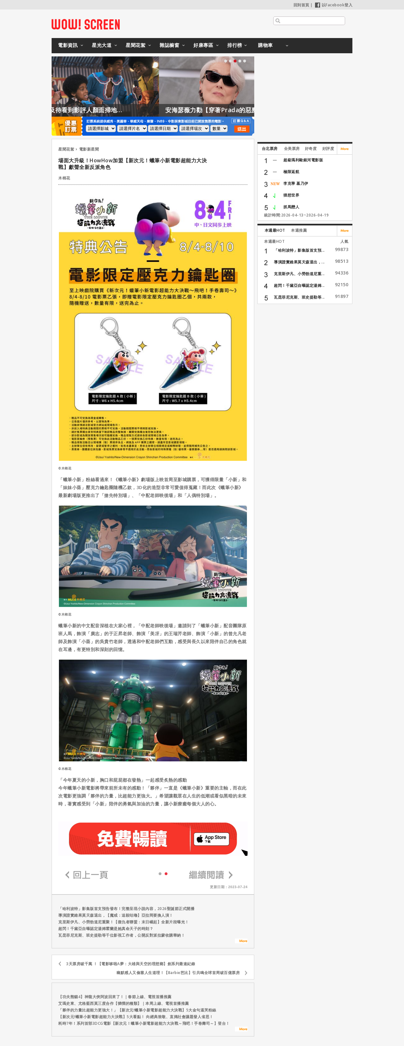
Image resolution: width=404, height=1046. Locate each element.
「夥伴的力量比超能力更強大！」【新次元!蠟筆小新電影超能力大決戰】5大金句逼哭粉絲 (137, 1010)
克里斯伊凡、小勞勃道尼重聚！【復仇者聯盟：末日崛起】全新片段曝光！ (123, 922)
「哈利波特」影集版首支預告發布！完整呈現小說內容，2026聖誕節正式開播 (126, 908)
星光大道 (101, 45)
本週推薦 (299, 230)
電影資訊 (68, 45)
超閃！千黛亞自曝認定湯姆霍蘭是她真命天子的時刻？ (105, 928)
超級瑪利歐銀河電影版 (303, 160)
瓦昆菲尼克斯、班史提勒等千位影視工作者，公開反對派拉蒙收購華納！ (121, 935)
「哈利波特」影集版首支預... (299, 250)
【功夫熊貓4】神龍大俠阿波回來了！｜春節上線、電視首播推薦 (115, 996)
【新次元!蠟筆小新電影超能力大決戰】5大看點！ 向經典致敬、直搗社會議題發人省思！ (135, 1016)
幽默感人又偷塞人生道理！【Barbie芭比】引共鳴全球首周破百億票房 (178, 972)
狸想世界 (291, 195)
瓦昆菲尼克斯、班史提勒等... (299, 297)
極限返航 (291, 171)
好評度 (328, 148)
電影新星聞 (89, 149)
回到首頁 (301, 5)
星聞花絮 (135, 45)
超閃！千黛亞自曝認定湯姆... (299, 285)
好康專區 (203, 45)
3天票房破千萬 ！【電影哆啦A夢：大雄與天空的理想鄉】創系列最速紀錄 (130, 963)
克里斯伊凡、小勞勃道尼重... (299, 273)
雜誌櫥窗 (169, 45)
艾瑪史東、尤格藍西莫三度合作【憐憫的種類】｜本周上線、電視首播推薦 (123, 1003)
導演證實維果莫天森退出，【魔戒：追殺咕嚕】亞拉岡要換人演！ (115, 915)
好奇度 (311, 148)
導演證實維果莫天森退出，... (299, 262)
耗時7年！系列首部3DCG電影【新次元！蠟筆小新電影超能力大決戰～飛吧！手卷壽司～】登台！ (144, 1023)
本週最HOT (275, 230)
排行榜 (234, 45)
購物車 (265, 45)
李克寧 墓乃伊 (295, 183)
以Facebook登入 (334, 5)
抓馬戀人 (291, 207)
